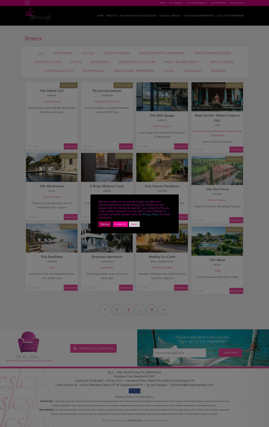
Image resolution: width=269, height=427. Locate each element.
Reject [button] (134, 224)
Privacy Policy (151, 214)
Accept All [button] (120, 224)
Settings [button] (104, 224)
